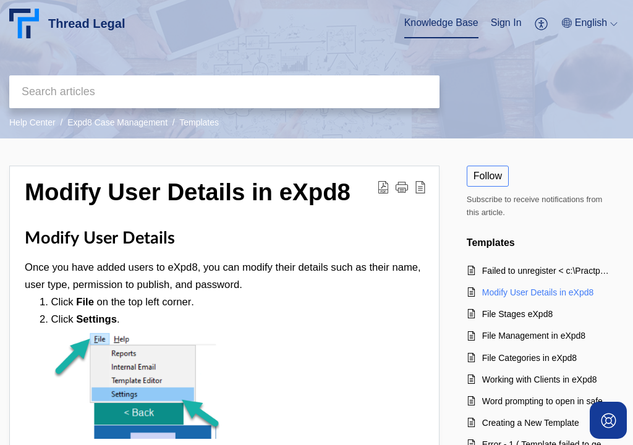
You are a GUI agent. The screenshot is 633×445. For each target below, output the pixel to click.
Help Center (32, 122)
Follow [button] (488, 176)
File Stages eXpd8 (517, 314)
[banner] (316, 69)
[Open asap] (608, 420)
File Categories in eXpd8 (529, 358)
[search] (224, 91)
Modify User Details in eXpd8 (538, 292)
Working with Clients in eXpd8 (539, 379)
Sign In (506, 22)
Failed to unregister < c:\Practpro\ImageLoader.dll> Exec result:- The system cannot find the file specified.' (546, 271)
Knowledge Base (441, 22)
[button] (542, 23)
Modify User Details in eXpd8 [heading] (187, 192)
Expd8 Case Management (117, 122)
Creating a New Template (530, 423)
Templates (199, 122)
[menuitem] (441, 23)
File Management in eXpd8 (533, 336)
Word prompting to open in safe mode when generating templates (546, 401)
